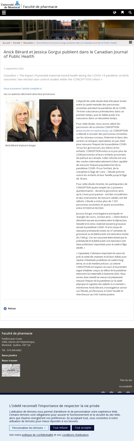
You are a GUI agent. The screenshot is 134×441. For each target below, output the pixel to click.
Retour (12, 308)
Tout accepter (83, 427)
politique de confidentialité (37, 435)
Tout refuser (60, 427)
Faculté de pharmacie (40, 6)
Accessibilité (125, 386)
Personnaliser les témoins (29, 428)
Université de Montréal (10, 4)
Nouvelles (28, 42)
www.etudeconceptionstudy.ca (94, 130)
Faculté (16, 42)
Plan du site (126, 380)
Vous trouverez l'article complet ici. (23, 88)
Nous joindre (9, 355)
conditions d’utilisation (75, 435)
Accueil (6, 42)
